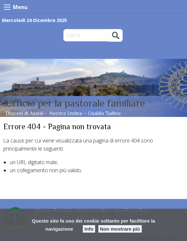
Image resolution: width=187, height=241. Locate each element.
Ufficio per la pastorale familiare (75, 103)
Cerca (115, 35)
